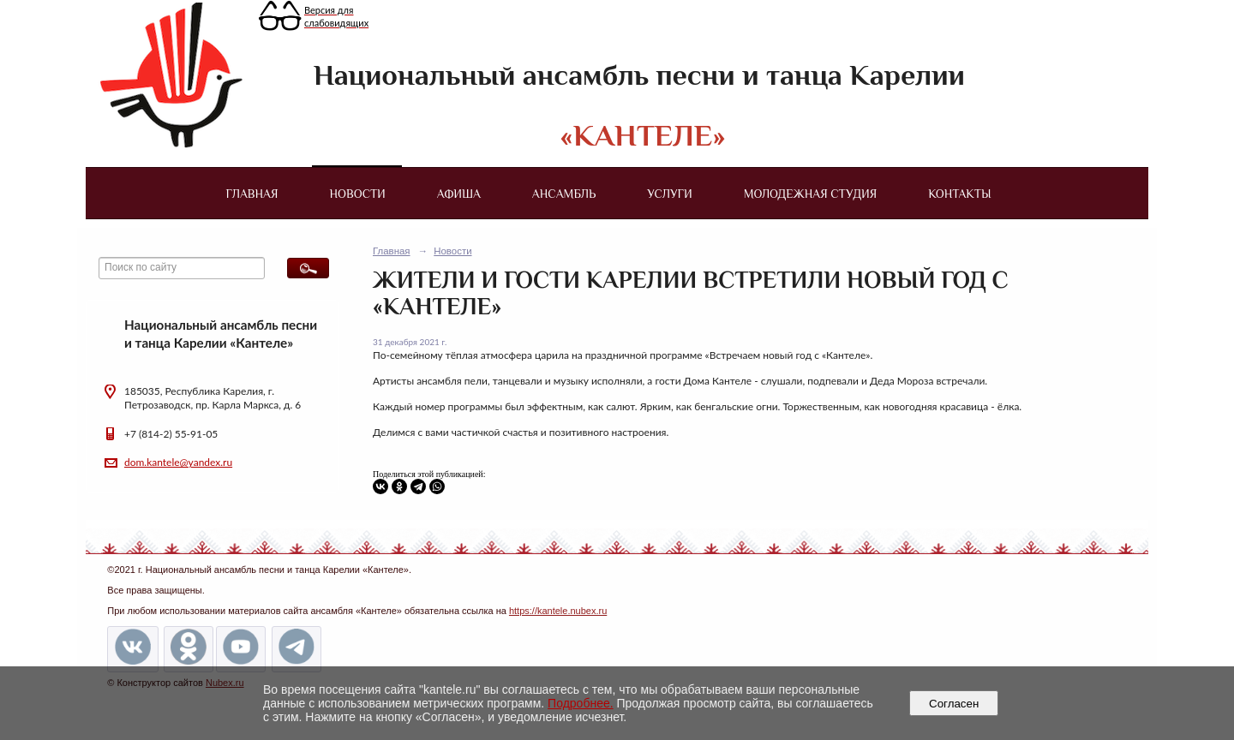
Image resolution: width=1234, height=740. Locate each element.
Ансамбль (564, 193)
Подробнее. (581, 703)
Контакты (959, 193)
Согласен (954, 703)
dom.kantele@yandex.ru (178, 462)
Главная (251, 193)
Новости (358, 193)
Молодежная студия (811, 193)
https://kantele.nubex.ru (558, 611)
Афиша (459, 193)
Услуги (669, 193)
